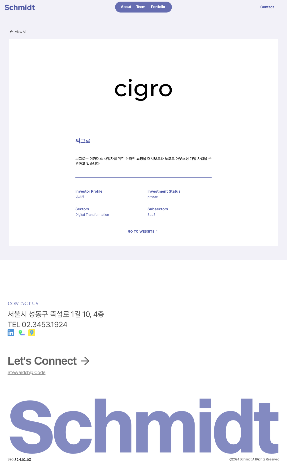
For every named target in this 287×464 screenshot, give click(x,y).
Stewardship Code (26, 372)
